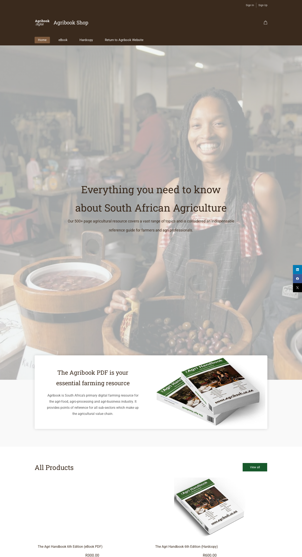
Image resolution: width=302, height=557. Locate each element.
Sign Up (262, 5)
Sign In (250, 5)
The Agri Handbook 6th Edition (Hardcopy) (186, 543)
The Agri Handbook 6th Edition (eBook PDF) (70, 543)
